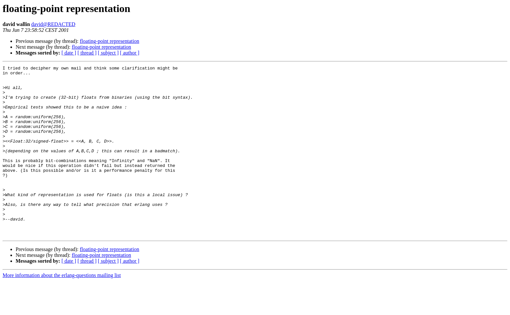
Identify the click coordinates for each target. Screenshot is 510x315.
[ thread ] (87, 53)
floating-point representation (109, 41)
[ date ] (68, 53)
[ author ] (130, 53)
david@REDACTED (53, 24)
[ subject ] (108, 53)
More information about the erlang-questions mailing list (62, 309)
